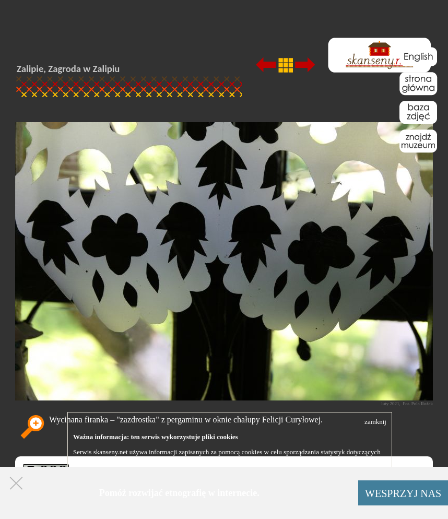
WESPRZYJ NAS (403, 493)
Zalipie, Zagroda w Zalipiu (68, 69)
